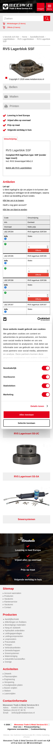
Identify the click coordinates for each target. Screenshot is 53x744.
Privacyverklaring (31, 727)
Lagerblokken (9, 39)
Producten (8, 596)
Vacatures (8, 599)
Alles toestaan (26, 414)
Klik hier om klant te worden (15, 209)
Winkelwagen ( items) (14, 23)
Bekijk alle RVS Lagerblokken (19, 168)
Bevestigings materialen (15, 625)
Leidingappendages (13, 633)
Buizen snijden (10, 688)
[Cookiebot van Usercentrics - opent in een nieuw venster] (38, 319)
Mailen (11, 96)
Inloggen (40, 9)
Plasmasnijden (10, 676)
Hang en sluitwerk (12, 628)
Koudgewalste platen (13, 685)
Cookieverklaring (38, 729)
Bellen (11, 87)
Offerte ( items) (11, 27)
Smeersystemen (12, 653)
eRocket (26, 737)
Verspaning (9, 682)
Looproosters (10, 639)
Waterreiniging (11, 656)
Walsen (7, 691)
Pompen (8, 645)
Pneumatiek (10, 642)
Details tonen (37, 406)
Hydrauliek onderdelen (14, 630)
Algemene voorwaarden (17, 729)
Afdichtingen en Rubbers (15, 622)
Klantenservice (10, 602)
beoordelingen (35, 743)
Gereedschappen (12, 650)
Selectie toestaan (26, 423)
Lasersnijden (9, 693)
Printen (12, 106)
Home (24, 37)
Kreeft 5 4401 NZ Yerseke (22, 707)
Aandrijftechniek (37, 37)
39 (28, 743)
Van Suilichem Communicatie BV (22, 735)
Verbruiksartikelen (12, 647)
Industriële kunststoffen (15, 659)
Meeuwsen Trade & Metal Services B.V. (31, 725)
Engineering (9, 679)
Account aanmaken (12, 593)
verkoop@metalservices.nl (23, 713)
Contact (7, 607)
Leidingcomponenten (14, 636)
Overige (8, 662)
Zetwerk (7, 673)
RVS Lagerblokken (26, 39)
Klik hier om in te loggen (13, 200)
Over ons (17, 727)
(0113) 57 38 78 (18, 710)
